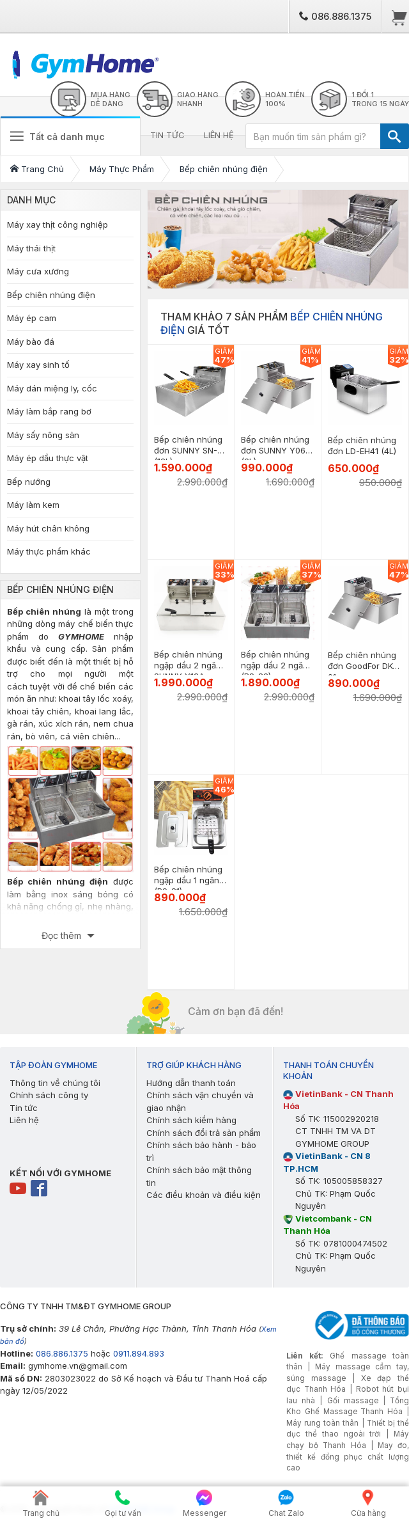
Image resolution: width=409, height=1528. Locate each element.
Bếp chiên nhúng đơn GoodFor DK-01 (362, 666)
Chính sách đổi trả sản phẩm (203, 1133)
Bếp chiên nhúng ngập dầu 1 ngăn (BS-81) (188, 880)
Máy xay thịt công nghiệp (57, 224)
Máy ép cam (31, 318)
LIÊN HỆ (219, 135)
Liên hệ (24, 1120)
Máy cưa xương (38, 271)
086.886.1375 (335, 16)
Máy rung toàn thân (322, 1423)
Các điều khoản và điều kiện (203, 1195)
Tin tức (24, 1108)
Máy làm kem (33, 505)
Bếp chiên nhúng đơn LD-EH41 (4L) (362, 445)
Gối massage (352, 1400)
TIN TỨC (167, 135)
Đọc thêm (63, 935)
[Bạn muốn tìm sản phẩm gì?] (313, 136)
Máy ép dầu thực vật (47, 458)
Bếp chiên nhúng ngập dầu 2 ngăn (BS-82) (275, 665)
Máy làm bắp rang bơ (49, 411)
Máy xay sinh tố (38, 364)
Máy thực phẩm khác (49, 551)
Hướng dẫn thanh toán (191, 1083)
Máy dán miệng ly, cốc (52, 388)
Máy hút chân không (48, 528)
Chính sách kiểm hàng (191, 1120)
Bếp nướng (28, 482)
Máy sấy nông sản (43, 435)
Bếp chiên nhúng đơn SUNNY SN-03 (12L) (191, 450)
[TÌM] (394, 136)
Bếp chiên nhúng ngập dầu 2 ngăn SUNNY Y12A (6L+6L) (188, 670)
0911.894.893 (138, 1353)
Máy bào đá (30, 341)
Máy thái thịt (31, 248)
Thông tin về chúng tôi (55, 1083)
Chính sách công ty (49, 1095)
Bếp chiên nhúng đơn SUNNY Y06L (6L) (275, 450)
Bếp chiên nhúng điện (51, 295)
